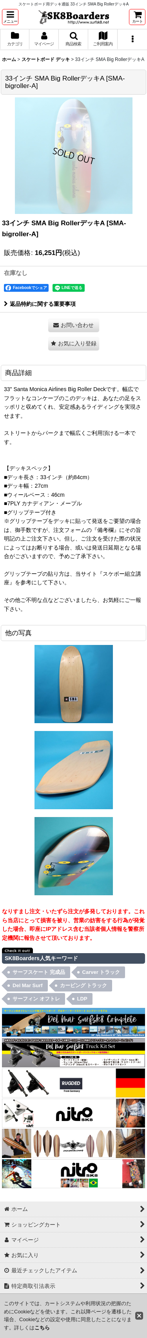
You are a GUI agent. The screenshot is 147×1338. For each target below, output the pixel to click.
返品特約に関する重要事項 (40, 304)
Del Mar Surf (28, 985)
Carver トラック (101, 972)
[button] (10, 17)
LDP (82, 999)
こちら (42, 1328)
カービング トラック (83, 985)
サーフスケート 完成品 (39, 972)
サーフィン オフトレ (36, 999)
